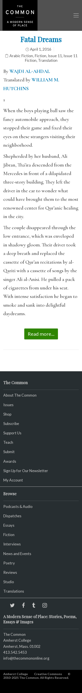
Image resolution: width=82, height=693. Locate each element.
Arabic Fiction (21, 55)
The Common (14, 634)
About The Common (20, 395)
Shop (7, 414)
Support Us (12, 433)
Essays (8, 525)
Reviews (10, 572)
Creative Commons (48, 674)
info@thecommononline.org (26, 658)
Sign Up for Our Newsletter (25, 470)
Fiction (40, 55)
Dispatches (12, 516)
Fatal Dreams (41, 39)
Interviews (12, 544)
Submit (9, 451)
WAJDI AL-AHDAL (29, 71)
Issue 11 (55, 55)
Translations (13, 591)
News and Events (17, 553)
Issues (8, 404)
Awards (9, 461)
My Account (13, 480)
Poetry (9, 563)
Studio (8, 582)
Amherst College (15, 674)
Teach (8, 442)
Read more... (41, 334)
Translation (48, 60)
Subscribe (11, 423)
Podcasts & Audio (18, 506)
